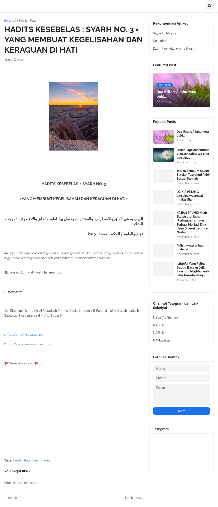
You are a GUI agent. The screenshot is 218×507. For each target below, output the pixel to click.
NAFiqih (158, 332)
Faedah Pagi (27, 20)
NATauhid (160, 325)
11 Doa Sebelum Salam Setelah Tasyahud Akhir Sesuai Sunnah (193, 174)
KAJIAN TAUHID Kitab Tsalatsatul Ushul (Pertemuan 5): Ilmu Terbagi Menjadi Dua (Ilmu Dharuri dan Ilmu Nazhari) (192, 222)
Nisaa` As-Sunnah (165, 317)
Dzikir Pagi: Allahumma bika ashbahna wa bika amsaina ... (193, 153)
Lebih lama (133, 498)
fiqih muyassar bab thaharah (190, 247)
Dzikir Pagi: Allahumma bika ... (174, 48)
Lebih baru (13, 498)
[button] (210, 6)
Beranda (10, 20)
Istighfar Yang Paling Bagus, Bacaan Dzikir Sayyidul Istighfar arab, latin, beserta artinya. (193, 269)
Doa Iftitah (160, 41)
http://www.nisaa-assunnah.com (29, 344)
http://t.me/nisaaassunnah (25, 334)
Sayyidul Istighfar (165, 33)
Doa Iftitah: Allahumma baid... (193, 133)
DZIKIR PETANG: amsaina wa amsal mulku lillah (190, 195)
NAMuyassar (162, 340)
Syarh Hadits (41, 460)
